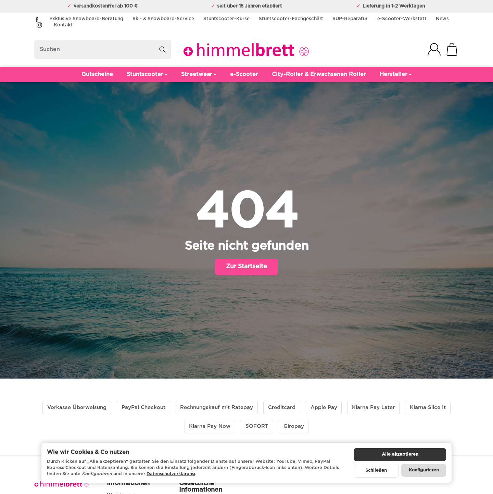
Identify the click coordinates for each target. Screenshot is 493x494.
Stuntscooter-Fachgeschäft (291, 18)
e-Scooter (244, 74)
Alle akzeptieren (400, 454)
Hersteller (396, 74)
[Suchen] (102, 49)
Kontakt (63, 25)
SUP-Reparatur (350, 18)
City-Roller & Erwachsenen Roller (319, 74)
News (442, 18)
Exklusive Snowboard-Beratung (86, 18)
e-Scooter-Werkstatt (402, 18)
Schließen (376, 470)
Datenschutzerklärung (171, 474)
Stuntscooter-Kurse (226, 18)
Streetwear (198, 74)
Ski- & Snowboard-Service (163, 18)
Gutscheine (97, 74)
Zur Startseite (246, 266)
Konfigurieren (424, 470)
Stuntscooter (147, 74)
